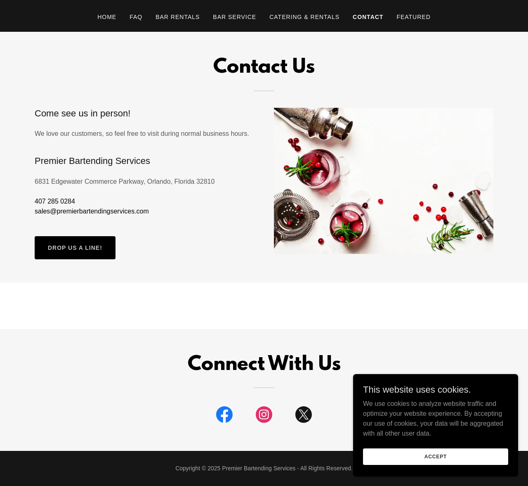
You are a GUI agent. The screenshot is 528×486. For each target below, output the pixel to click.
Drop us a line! (75, 247)
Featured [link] (413, 17)
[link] (224, 416)
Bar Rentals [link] (178, 17)
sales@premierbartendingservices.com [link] (92, 211)
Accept (435, 456)
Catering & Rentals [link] (304, 17)
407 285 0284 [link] (55, 201)
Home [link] (106, 17)
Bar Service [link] (234, 17)
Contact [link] (368, 17)
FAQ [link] (136, 17)
